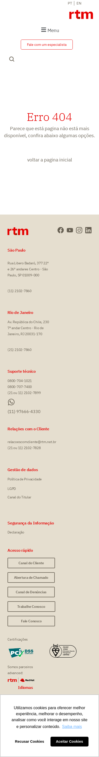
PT (70, 3)
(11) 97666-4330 (24, 411)
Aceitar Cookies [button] (69, 741)
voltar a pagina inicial (49, 160)
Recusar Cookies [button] (29, 741)
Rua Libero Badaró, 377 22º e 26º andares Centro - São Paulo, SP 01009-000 (28, 269)
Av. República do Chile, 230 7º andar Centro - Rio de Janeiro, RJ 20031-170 (28, 328)
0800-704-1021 (20, 380)
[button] (49, 30)
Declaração (16, 532)
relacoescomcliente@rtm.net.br (32, 442)
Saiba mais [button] (72, 726)
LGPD (12, 488)
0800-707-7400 (20, 387)
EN (79, 3)
